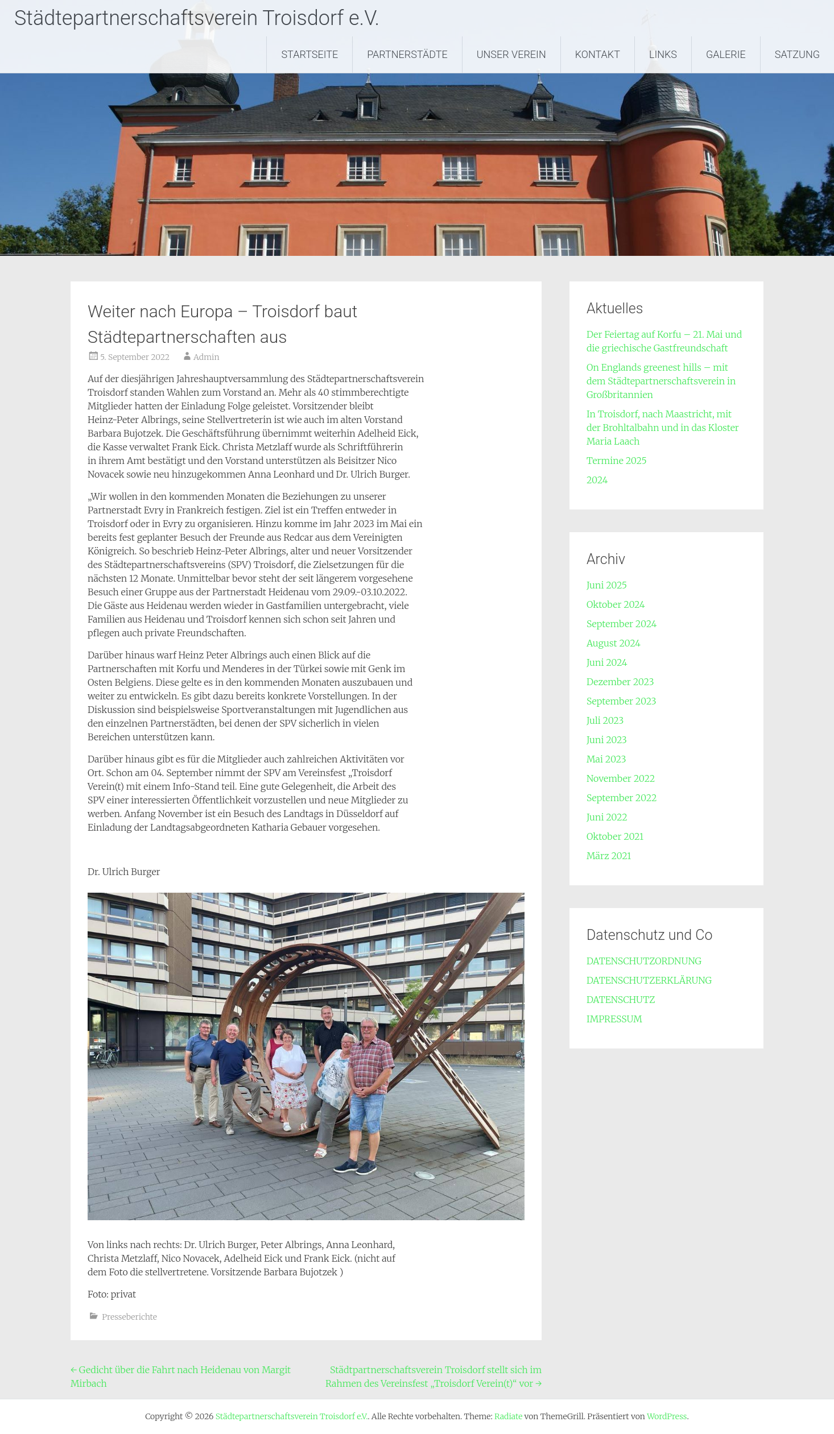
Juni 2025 (607, 585)
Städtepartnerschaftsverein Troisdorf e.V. (196, 18)
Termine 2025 (617, 460)
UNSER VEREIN (511, 54)
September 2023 (622, 701)
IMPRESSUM (614, 1019)
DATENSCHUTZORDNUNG (644, 961)
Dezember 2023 (620, 681)
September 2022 (622, 797)
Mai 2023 (606, 759)
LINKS (663, 54)
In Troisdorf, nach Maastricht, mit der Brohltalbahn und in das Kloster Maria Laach (663, 427)
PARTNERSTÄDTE (407, 54)
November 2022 (621, 778)
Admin (206, 357)
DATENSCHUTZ (621, 999)
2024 (597, 480)
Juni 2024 (607, 662)
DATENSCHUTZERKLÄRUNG (649, 980)
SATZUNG (797, 54)
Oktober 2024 (616, 604)
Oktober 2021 (615, 836)
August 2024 (614, 643)
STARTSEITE (309, 54)
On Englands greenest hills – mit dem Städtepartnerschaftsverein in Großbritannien (661, 381)
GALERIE (726, 54)
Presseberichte (129, 1317)
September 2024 (622, 623)
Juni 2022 (607, 817)
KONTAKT (597, 54)
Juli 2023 (605, 720)
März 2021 (609, 855)
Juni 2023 (607, 739)
